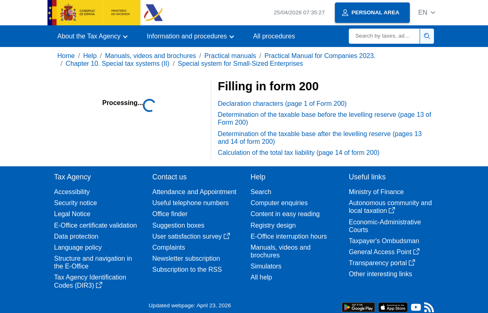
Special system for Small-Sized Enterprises (240, 63)
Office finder (170, 213)
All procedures (274, 36)
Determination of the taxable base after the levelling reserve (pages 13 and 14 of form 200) (320, 137)
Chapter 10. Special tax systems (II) (117, 63)
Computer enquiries (279, 202)
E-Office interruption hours (289, 236)
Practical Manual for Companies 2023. (319, 55)
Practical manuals (230, 55)
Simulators (266, 266)
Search (261, 191)
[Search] (384, 36)
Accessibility (72, 191)
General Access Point (384, 251)
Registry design (273, 225)
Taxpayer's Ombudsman (384, 240)
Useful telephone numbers (190, 202)
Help (90, 55)
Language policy (78, 247)
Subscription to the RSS (187, 269)
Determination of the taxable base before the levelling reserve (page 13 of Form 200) (324, 118)
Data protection (76, 236)
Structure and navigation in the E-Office (93, 262)
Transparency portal (382, 262)
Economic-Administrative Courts (385, 226)
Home (66, 55)
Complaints (168, 247)
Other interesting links (380, 274)
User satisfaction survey (191, 236)
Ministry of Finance (376, 191)
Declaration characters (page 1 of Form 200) (282, 103)
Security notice (75, 202)
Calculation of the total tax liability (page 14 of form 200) (299, 152)
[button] (427, 12)
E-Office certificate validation (95, 225)
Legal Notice (72, 213)
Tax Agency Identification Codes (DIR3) (90, 281)
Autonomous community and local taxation (390, 206)
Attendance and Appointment (194, 191)
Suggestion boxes (178, 225)
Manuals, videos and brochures (150, 55)
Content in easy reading (285, 213)
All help (261, 277)
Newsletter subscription (186, 258)
